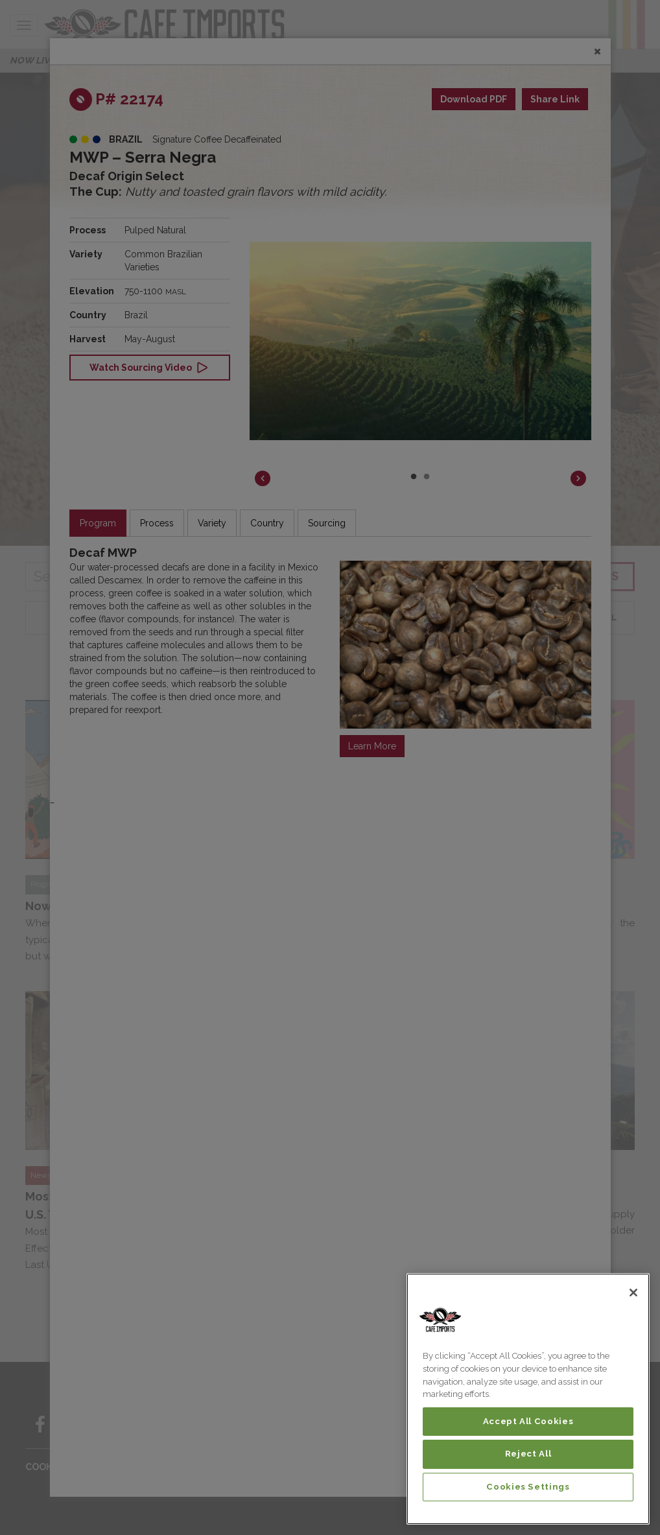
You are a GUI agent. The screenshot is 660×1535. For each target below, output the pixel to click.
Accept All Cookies (528, 1421)
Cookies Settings (528, 1487)
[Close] (633, 1292)
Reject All (528, 1454)
